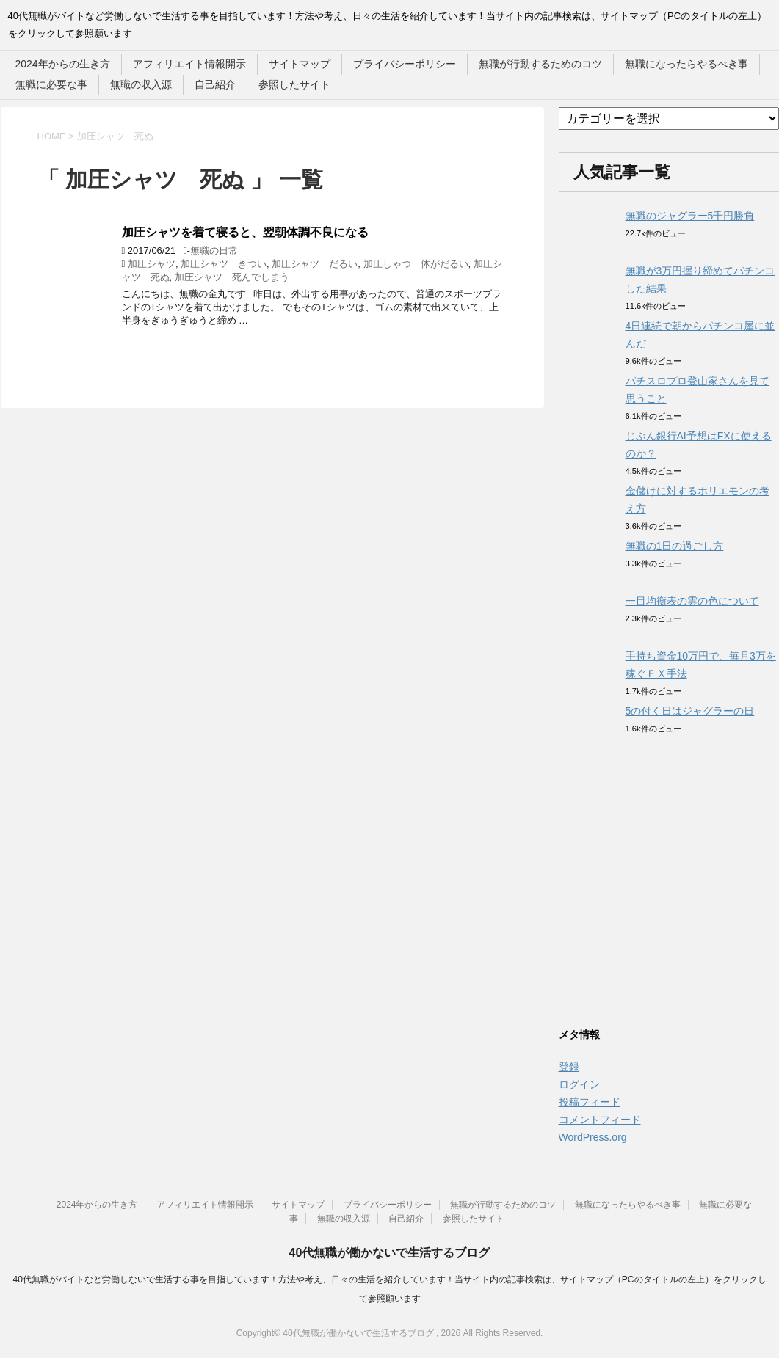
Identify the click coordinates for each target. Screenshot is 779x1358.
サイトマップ (299, 64)
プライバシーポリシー (404, 64)
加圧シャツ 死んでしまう (232, 276)
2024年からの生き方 (62, 64)
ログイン (579, 1084)
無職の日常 (214, 250)
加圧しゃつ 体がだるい (415, 263)
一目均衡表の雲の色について (692, 601)
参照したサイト (294, 84)
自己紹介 (215, 84)
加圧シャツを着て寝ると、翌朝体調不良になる (245, 232)
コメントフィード (600, 1119)
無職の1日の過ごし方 (675, 546)
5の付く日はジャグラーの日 (690, 711)
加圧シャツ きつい (224, 263)
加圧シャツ (151, 263)
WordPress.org (593, 1137)
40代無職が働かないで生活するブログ (389, 1252)
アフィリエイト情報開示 (189, 64)
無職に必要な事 (51, 84)
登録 (569, 1067)
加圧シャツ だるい (315, 263)
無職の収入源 (141, 84)
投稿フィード (589, 1102)
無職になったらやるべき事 (686, 64)
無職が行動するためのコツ (540, 64)
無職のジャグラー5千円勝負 (690, 216)
